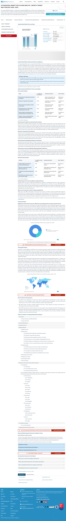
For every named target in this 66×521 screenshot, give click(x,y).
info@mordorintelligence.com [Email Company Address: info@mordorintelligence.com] (27, 504)
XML (2, 515)
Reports (21, 1)
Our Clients (3, 496)
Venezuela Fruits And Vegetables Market (26, 479)
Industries (53, 1)
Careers (2, 510)
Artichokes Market (22, 477)
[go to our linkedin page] (37, 502)
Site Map (12, 515)
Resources (47, 1)
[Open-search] (63, 1)
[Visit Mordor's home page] (7, 1)
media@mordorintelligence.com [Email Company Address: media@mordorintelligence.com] (28, 508)
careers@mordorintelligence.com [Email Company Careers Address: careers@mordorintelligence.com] (42, 497)
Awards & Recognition (5, 501)
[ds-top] (55, 14)
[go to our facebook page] (39, 502)
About (35, 1)
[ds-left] (9, 35)
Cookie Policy (13, 513)
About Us (2, 494)
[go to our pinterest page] (44, 502)
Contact (57, 1)
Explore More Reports (30, 474)
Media (2, 498)
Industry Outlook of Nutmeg (47, 479)
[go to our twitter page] (42, 502)
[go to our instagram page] (46, 502)
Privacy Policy (3, 513)
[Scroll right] (64, 20)
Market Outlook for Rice (23, 482)
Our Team (12, 494)
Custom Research (28, 1)
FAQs (12, 501)
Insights (2, 503)
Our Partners (13, 496)
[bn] (55, 10)
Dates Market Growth (46, 477)
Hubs (11, 508)
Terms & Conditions (14, 510)
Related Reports (21, 474)
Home (2, 491)
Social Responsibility (14, 498)
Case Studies (13, 503)
